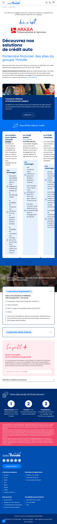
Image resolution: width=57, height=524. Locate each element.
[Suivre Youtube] (15, 460)
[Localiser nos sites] (53, 2)
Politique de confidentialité (13, 519)
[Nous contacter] (50, 2)
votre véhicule (32, 77)
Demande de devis (32, 477)
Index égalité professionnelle (43, 519)
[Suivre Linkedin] (19, 460)
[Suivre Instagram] (7, 460)
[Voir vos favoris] (46, 2)
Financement (8, 500)
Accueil (4, 7)
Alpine (6, 485)
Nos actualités (30, 502)
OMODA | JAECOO (9, 492)
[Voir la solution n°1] (26, 261)
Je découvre (28, 115)
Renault (6, 475)
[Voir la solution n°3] (31, 261)
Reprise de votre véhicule (11, 502)
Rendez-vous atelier (32, 475)
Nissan (6, 480)
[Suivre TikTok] (11, 460)
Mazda (6, 487)
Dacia (5, 477)
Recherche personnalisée (12, 507)
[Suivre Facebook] (4, 460)
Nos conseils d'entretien (33, 480)
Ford (5, 482)
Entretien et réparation (33, 472)
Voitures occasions (9, 472)
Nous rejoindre (28, 522)
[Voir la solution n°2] (28, 261)
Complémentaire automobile (13, 505)
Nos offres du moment (33, 500)
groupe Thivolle (12, 466)
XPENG (6, 490)
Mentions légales (28, 519)
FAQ (27, 505)
